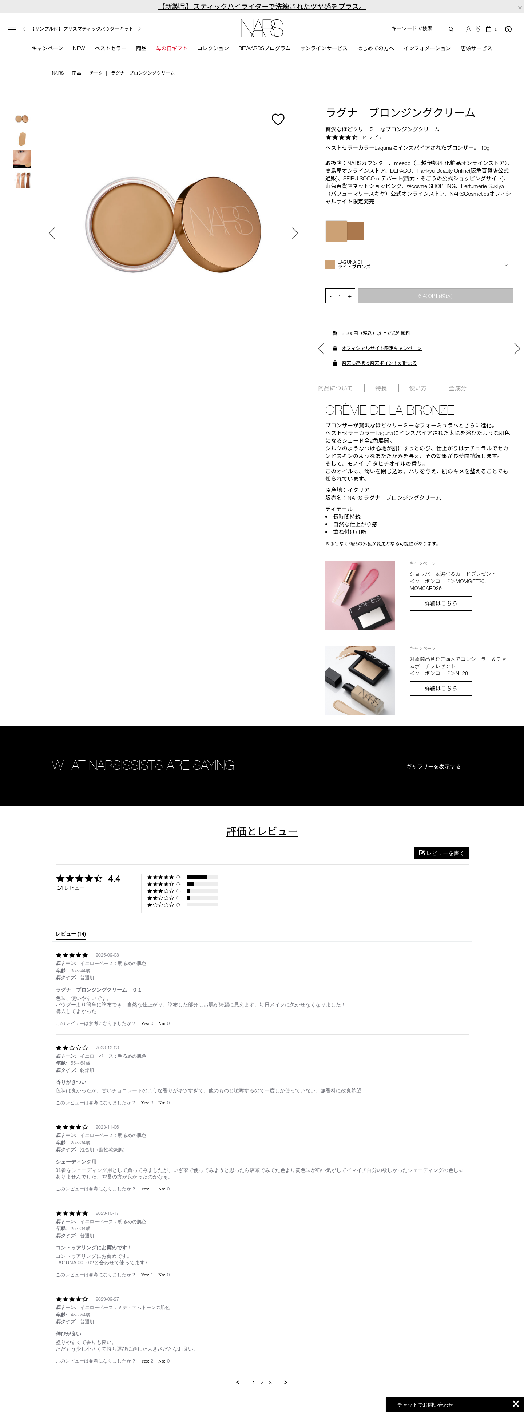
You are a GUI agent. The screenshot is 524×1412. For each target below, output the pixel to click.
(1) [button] (178, 891)
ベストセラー (107, 48)
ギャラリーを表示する (433, 767)
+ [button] (350, 296)
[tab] (71, 936)
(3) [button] (178, 884)
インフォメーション (430, 48)
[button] (419, 265)
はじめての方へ (377, 48)
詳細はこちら (441, 603)
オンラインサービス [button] (324, 48)
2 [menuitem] (262, 1383)
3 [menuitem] (270, 1383)
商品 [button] (138, 48)
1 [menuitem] (253, 1383)
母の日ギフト (169, 48)
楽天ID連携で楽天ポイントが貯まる (379, 364)
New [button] (75, 48)
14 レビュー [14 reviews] (374, 137)
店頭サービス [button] (481, 48)
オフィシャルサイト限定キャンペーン (382, 349)
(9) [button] (178, 877)
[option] (102, 29)
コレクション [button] (211, 48)
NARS (58, 73)
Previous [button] (24, 29)
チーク (96, 73)
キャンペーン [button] (43, 48)
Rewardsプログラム (264, 48)
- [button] (330, 296)
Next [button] (139, 28)
